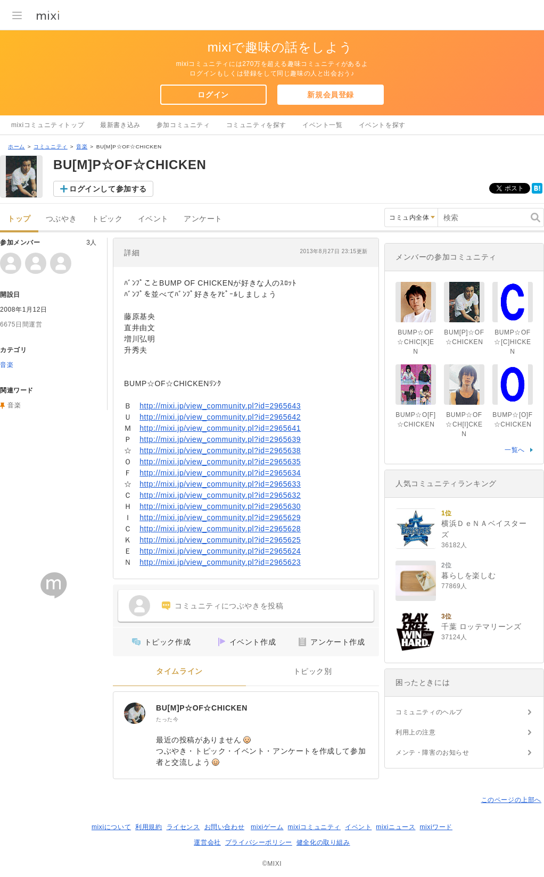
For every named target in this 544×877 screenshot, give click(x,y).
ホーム (16, 146)
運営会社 (207, 842)
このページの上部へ (511, 800)
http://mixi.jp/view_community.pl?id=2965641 (220, 428)
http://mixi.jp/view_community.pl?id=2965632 (220, 495)
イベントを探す (382, 125)
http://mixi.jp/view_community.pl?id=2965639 (220, 439)
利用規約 (148, 827)
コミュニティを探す (256, 125)
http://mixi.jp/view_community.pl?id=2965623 (220, 562)
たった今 (167, 719)
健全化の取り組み (323, 842)
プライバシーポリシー (258, 842)
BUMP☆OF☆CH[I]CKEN (464, 424)
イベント (153, 219)
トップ (19, 219)
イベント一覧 (322, 125)
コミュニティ (51, 146)
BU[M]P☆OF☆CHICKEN (202, 708)
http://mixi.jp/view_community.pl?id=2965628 (220, 528)
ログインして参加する (108, 189)
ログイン (212, 94)
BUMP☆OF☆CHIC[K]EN (415, 342)
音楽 (81, 146)
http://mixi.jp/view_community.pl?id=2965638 (220, 450)
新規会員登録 (330, 94)
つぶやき (61, 219)
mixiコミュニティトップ (47, 125)
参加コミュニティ (183, 125)
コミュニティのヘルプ (429, 712)
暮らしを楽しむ (468, 575)
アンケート (203, 219)
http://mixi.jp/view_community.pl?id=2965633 (220, 484)
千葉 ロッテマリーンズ (481, 626)
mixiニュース (395, 827)
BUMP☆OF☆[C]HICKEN (512, 342)
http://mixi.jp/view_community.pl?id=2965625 (220, 540)
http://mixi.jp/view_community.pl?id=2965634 (220, 473)
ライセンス (183, 827)
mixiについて (111, 827)
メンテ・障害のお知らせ (432, 752)
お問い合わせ (224, 827)
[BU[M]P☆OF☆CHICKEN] (134, 713)
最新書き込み (120, 125)
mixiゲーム (267, 827)
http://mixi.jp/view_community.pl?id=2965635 (220, 461)
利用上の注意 (415, 732)
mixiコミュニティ (314, 827)
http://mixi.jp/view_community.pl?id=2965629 (220, 517)
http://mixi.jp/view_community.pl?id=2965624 (220, 551)
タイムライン (179, 671)
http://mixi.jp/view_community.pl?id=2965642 (220, 417)
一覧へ (515, 450)
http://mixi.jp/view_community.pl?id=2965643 (220, 406)
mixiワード (435, 827)
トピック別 (312, 671)
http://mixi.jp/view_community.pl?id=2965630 (220, 506)
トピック (107, 219)
